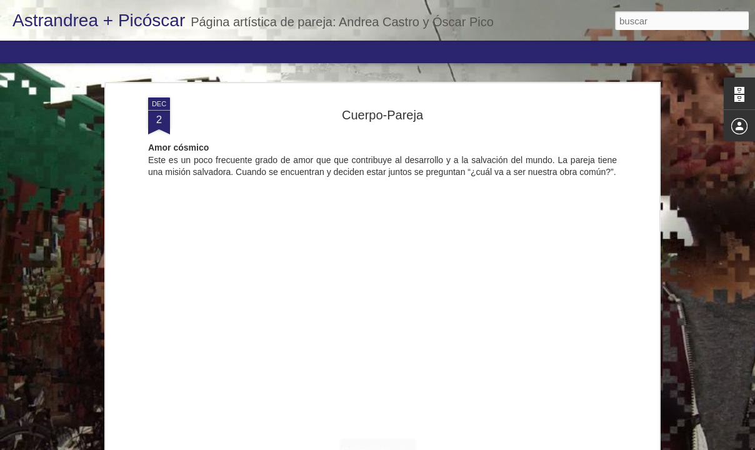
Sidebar (181, 51)
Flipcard (58, 51)
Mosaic (143, 51)
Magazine (102, 51)
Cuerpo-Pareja (382, 115)
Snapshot (223, 51)
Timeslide (269, 51)
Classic (20, 51)
